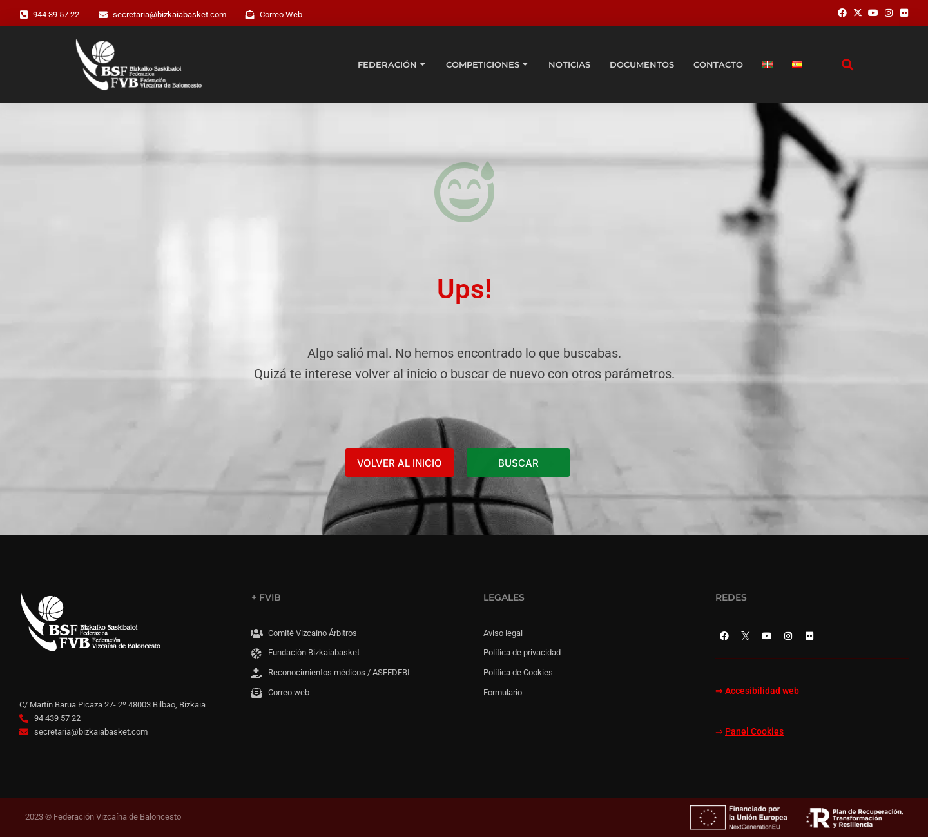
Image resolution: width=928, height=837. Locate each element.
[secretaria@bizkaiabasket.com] (103, 14)
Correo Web (281, 14)
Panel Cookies (754, 731)
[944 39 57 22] (23, 14)
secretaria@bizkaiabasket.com (169, 14)
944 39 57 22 (56, 14)
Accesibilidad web (762, 691)
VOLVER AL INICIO (399, 463)
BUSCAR (518, 463)
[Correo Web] (250, 14)
